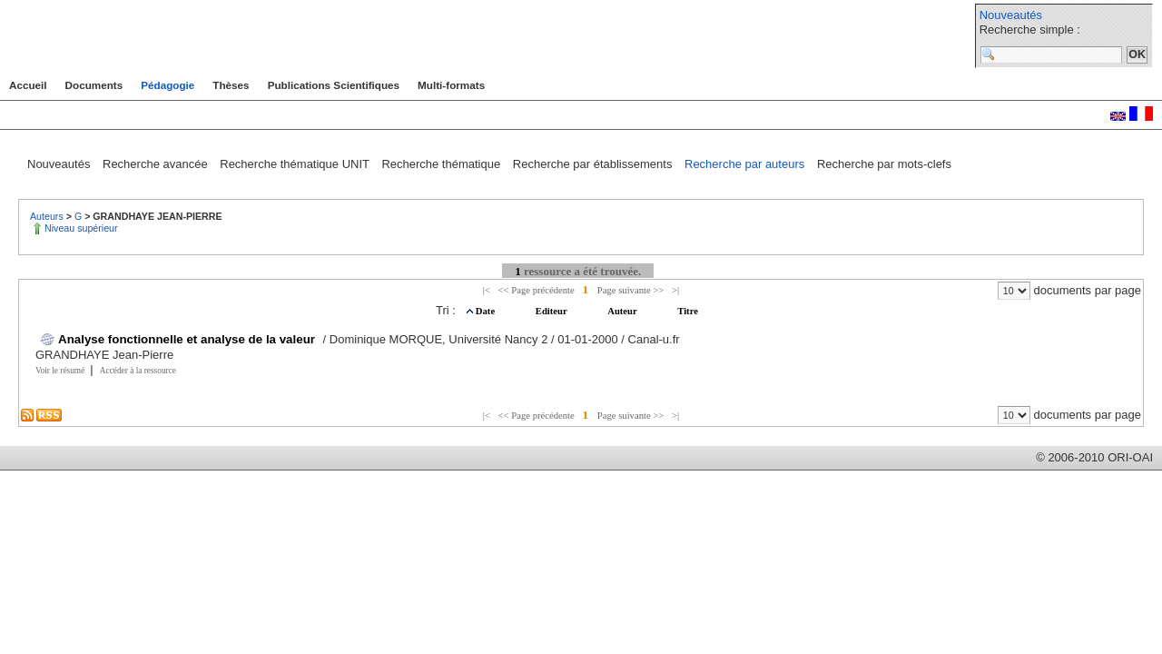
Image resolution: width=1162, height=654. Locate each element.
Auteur (623, 311)
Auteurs (48, 216)
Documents (94, 85)
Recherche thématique (442, 164)
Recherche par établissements (594, 164)
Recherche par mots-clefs (884, 164)
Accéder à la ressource (138, 370)
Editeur (552, 311)
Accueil (28, 85)
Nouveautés (1011, 15)
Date (486, 311)
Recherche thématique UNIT (296, 164)
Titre (687, 311)
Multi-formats (451, 85)
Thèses (230, 85)
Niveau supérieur (81, 228)
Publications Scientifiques (333, 85)
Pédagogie (167, 85)
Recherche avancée (157, 164)
